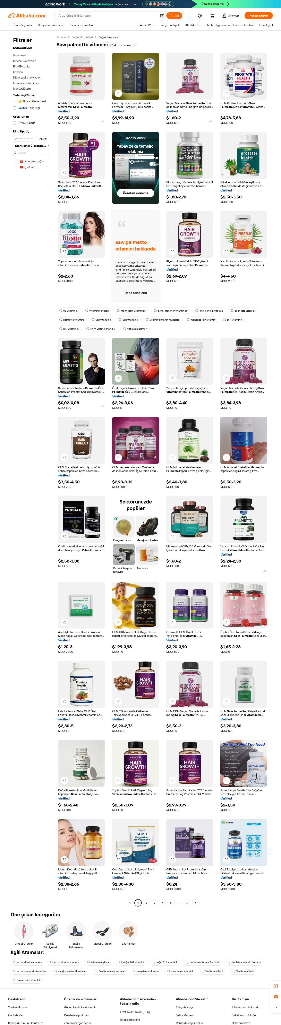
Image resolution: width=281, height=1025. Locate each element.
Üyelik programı (130, 1019)
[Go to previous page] (130, 903)
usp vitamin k (101, 319)
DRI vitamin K (232, 319)
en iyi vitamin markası (100, 328)
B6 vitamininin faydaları (110, 971)
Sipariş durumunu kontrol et (25, 1023)
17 (187, 902)
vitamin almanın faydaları (162, 319)
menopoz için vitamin (201, 319)
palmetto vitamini (243, 310)
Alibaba (61, 37)
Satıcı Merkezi (185, 1015)
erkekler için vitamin (209, 310)
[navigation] (31, 470)
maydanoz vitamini (146, 971)
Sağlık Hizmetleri (82, 37)
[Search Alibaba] (107, 15)
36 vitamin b (68, 310)
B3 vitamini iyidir (212, 971)
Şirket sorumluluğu (244, 1015)
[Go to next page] (195, 903)
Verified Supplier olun (189, 1023)
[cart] (213, 16)
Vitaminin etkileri (97, 310)
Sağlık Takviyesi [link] (108, 37)
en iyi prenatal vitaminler (29, 971)
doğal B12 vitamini (131, 962)
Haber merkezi (241, 1023)
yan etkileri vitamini (26, 980)
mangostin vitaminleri (131, 310)
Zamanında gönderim (77, 1023)
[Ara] (174, 15)
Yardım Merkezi (17, 1007)
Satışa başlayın (185, 1007)
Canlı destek (16, 1015)
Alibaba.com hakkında (245, 1007)
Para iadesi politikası (76, 1015)
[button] (162, 15)
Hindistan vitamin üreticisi (202, 962)
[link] (275, 986)
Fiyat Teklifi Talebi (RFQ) (135, 1012)
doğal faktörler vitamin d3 (171, 310)
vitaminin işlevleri (135, 328)
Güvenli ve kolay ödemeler (80, 1007)
